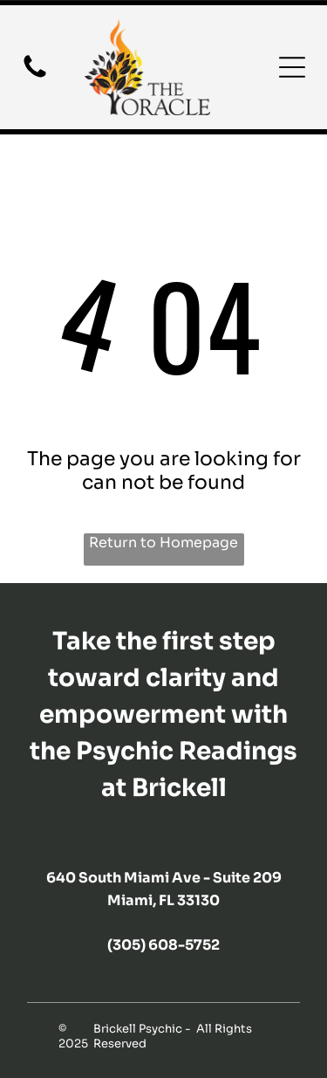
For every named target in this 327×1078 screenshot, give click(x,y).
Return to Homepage (163, 542)
